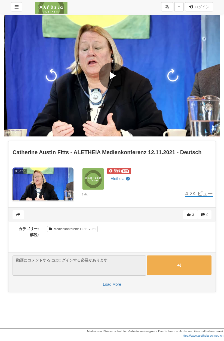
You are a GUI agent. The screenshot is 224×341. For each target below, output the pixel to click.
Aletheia (120, 178)
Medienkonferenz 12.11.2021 (72, 229)
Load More (112, 284)
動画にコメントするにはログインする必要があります (79, 265)
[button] (119, 171)
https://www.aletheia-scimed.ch (202, 335)
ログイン (199, 7)
